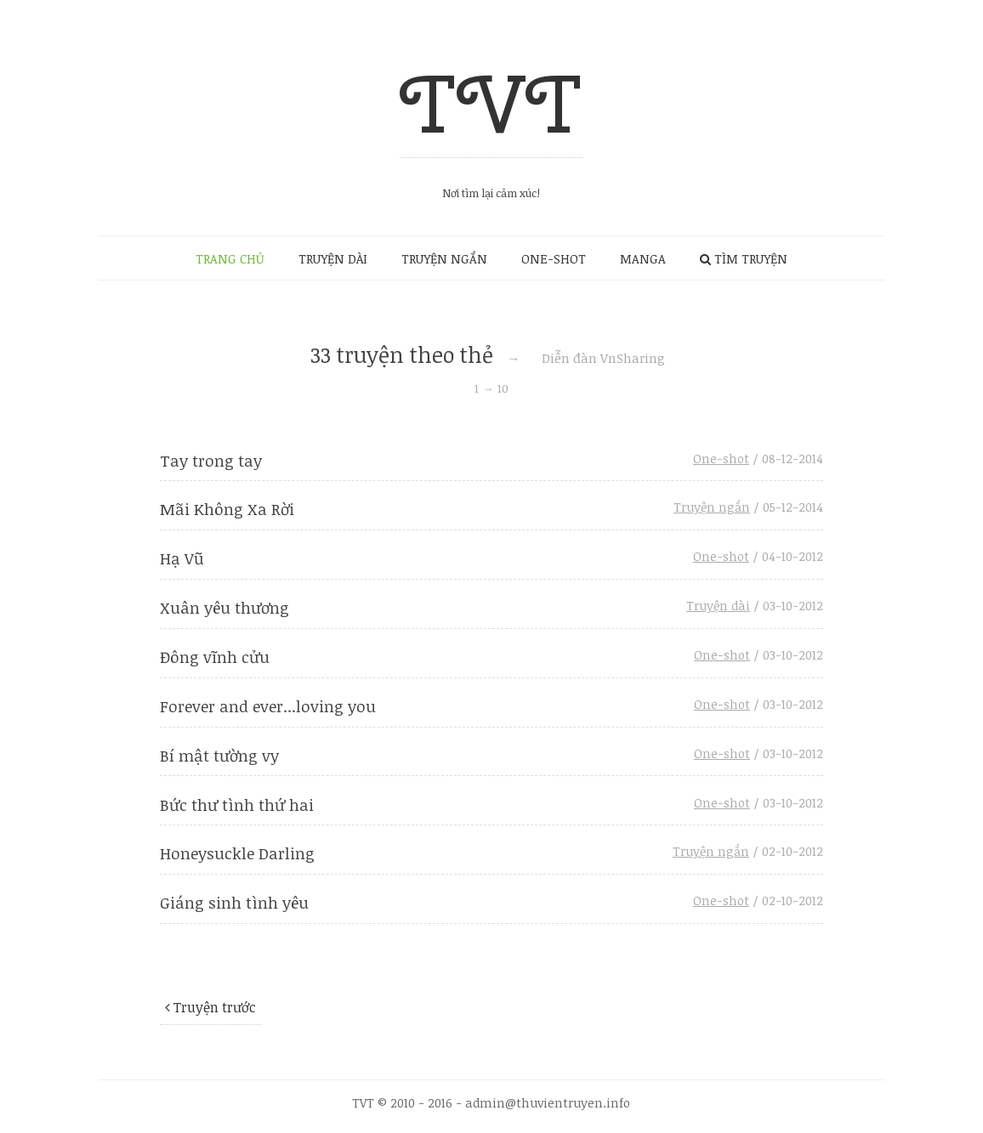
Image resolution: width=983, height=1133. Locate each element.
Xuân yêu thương (224, 607)
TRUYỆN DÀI (332, 259)
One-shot (721, 458)
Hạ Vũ (182, 558)
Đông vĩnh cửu (215, 656)
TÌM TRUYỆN (743, 259)
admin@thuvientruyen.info (547, 1103)
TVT (491, 103)
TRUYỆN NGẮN (444, 259)
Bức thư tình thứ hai (237, 804)
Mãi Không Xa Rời (227, 508)
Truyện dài (718, 606)
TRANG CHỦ (230, 259)
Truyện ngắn (711, 507)
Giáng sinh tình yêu (234, 902)
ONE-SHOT (553, 259)
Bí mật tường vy (219, 755)
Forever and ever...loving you (268, 706)
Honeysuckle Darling (237, 853)
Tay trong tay (211, 460)
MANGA (643, 259)
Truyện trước (210, 1007)
